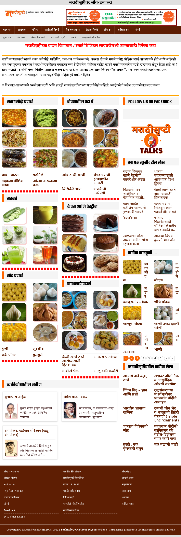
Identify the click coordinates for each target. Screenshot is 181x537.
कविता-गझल (128, 503)
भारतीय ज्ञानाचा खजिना (134, 410)
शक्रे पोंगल (9, 354)
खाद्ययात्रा (22, 29)
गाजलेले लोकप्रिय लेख (73, 503)
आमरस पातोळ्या (105, 356)
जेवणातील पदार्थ (38, 37)
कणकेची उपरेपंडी (99, 190)
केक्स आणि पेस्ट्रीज (82, 206)
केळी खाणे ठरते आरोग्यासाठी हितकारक (73, 360)
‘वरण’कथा (130, 217)
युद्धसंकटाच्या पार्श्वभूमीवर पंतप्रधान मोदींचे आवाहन (165, 396)
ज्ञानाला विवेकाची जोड (135, 428)
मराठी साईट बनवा (71, 490)
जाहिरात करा (123, 29)
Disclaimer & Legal (15, 516)
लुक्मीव (38, 348)
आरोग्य (125, 497)
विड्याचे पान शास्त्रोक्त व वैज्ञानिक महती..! (134, 193)
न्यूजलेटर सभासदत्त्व (13, 490)
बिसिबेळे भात (71, 188)
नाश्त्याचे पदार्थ (79, 284)
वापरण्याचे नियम (12, 497)
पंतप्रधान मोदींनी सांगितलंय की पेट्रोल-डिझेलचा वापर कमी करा (166, 432)
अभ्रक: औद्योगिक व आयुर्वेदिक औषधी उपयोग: (166, 379)
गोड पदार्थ (21, 37)
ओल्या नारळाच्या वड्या (45, 182)
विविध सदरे (68, 497)
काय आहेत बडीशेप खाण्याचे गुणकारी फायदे (134, 207)
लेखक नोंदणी (92, 29)
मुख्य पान (7, 29)
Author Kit (9, 484)
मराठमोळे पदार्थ (58, 37)
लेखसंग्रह (126, 471)
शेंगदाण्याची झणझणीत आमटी (101, 178)
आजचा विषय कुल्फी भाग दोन (164, 237)
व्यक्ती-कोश (127, 478)
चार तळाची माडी (166, 444)
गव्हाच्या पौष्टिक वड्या (12, 182)
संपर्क (137, 29)
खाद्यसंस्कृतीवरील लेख (91, 37)
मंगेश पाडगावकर (75, 396)
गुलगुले (38, 354)
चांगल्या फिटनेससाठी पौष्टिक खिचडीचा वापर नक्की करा (166, 223)
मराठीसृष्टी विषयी (51, 29)
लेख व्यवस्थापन (73, 29)
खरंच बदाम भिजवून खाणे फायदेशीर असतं (165, 207)
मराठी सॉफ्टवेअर (71, 510)
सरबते (73, 37)
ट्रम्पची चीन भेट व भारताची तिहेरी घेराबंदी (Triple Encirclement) (166, 414)
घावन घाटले (10, 174)
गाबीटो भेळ (70, 370)
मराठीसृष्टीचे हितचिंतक (73, 478)
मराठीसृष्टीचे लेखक (72, 471)
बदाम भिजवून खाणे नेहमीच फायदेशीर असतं (134, 175)
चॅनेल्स (35, 29)
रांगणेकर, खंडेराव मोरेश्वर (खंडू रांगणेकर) (26, 432)
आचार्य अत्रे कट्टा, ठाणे (135, 377)
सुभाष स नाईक (15, 396)
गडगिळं (38, 174)
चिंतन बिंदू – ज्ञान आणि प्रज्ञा (135, 392)
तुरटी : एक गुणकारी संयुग (133, 446)
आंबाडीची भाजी (73, 174)
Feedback (9, 510)
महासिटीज (127, 484)
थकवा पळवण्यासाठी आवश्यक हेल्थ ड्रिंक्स (164, 177)
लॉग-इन (107, 29)
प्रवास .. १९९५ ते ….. (73, 484)
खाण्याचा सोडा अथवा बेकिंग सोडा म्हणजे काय (135, 239)
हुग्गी (5, 348)
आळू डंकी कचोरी (105, 370)
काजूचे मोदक (132, 323)
